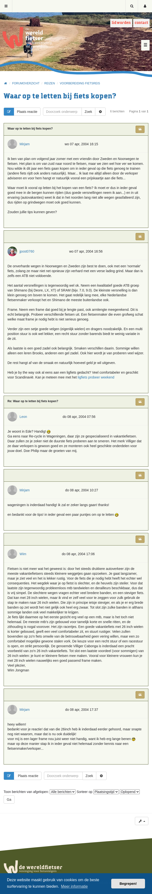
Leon (23, 417)
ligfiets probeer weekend (96, 377)
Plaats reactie (20, 112)
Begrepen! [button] (128, 884)
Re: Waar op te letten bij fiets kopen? (32, 401)
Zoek (88, 112)
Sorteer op (97, 791)
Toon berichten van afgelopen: (40, 791)
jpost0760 (27, 251)
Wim (23, 554)
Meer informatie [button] (74, 886)
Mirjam (25, 144)
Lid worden (121, 23)
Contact (141, 23)
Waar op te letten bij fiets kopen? (60, 96)
